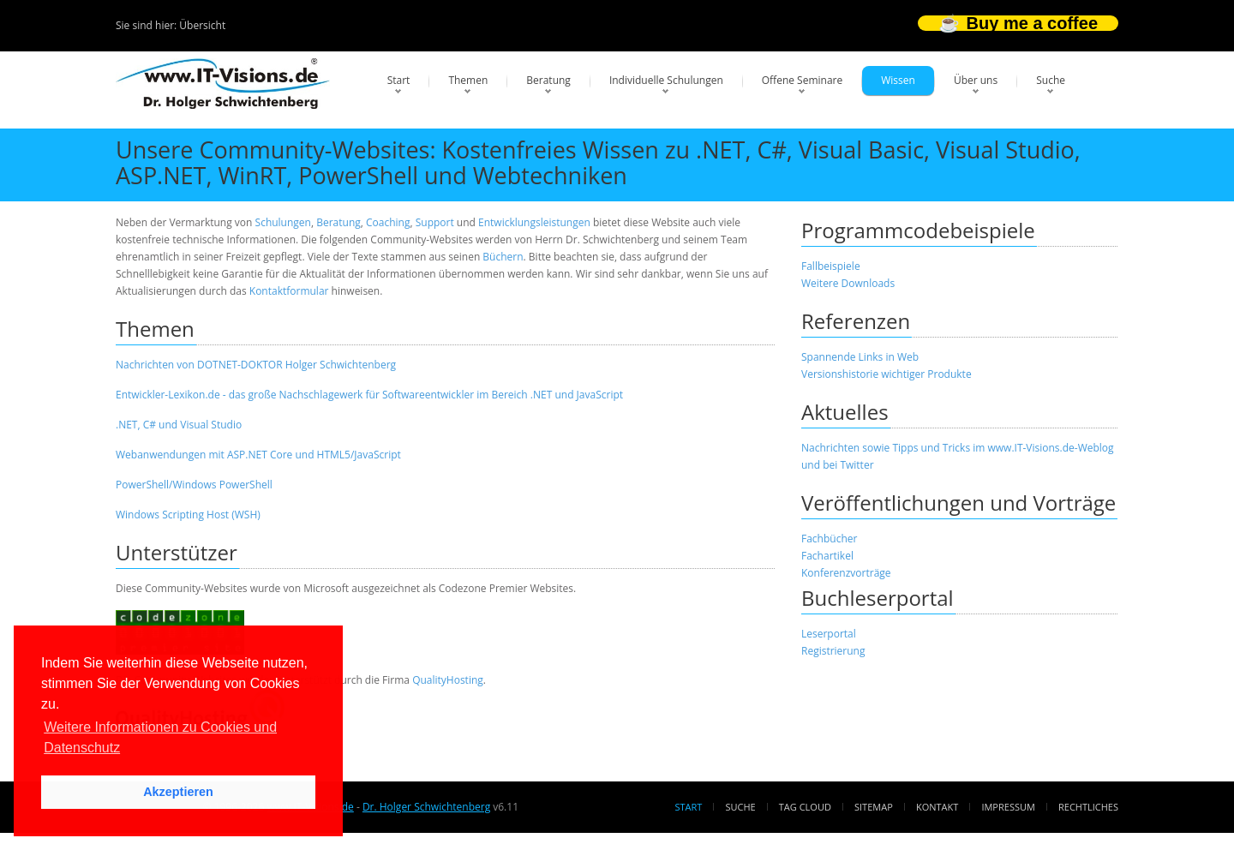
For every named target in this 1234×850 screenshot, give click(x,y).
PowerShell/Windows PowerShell (194, 484)
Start (398, 80)
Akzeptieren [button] (178, 792)
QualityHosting (447, 680)
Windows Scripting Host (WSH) (188, 514)
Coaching (388, 222)
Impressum (1007, 806)
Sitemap (873, 806)
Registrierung (833, 650)
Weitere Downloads (848, 283)
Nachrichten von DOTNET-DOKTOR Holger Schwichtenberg (256, 364)
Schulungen (283, 222)
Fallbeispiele (830, 266)
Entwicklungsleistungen (534, 222)
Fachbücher (829, 538)
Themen (468, 80)
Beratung (548, 80)
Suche (1050, 80)
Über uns (975, 80)
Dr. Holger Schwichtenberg (426, 806)
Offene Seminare (802, 80)
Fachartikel (827, 555)
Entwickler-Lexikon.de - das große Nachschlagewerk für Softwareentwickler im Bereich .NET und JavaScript (369, 394)
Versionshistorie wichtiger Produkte (886, 374)
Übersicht (202, 25)
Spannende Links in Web (860, 357)
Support (435, 222)
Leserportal (828, 633)
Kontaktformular (289, 291)
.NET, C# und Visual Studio (179, 424)
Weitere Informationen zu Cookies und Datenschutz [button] (160, 737)
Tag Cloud (805, 806)
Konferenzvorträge (846, 573)
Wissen (898, 80)
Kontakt (937, 806)
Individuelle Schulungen (666, 80)
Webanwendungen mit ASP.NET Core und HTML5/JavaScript (258, 454)
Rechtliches (1088, 806)
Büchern (502, 256)
